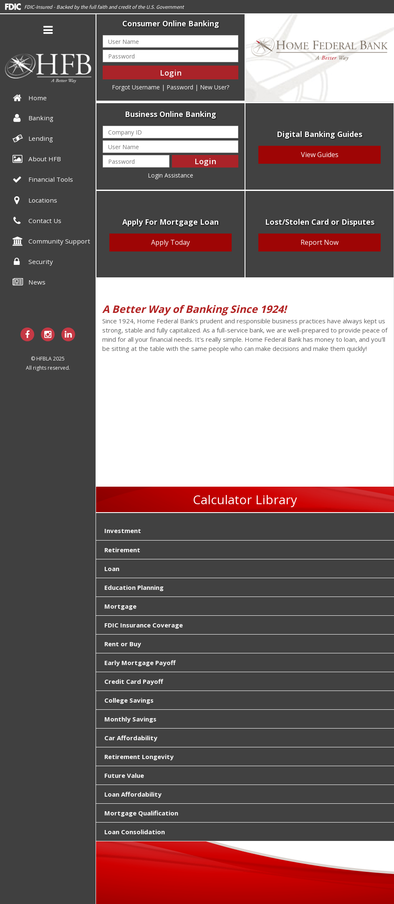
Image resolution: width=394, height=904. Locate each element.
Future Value (124, 775)
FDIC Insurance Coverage (143, 625)
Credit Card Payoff (133, 681)
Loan (111, 568)
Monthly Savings (130, 719)
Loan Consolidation (134, 832)
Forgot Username (136, 87)
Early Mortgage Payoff (140, 662)
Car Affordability (130, 738)
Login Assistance (170, 175)
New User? (214, 87)
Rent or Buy (122, 644)
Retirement (122, 550)
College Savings (129, 700)
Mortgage (120, 606)
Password (180, 87)
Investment (122, 530)
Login (171, 72)
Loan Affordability (133, 794)
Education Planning (134, 587)
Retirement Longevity (139, 756)
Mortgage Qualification (141, 813)
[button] (48, 31)
